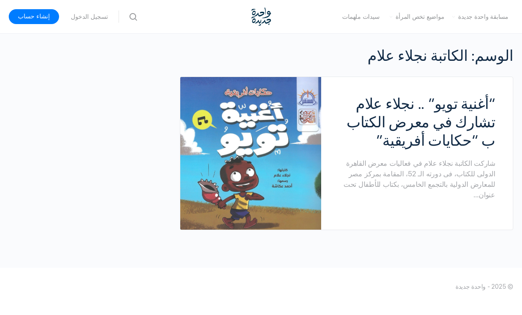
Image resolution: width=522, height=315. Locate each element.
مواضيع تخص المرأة (420, 16)
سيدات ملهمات (360, 16)
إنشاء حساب (34, 16)
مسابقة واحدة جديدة (483, 16)
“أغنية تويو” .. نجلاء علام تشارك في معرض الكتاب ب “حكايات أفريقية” (421, 122)
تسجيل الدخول (89, 16)
